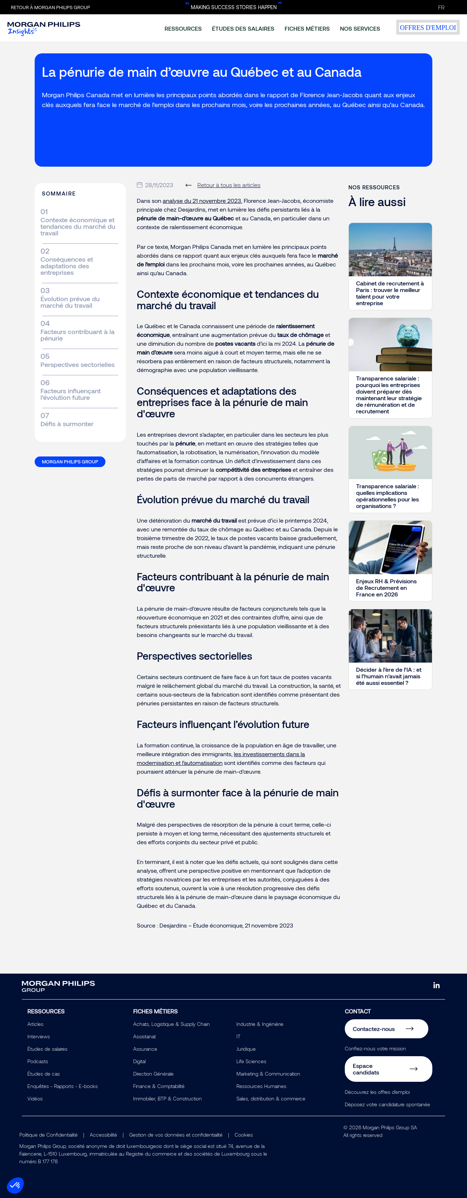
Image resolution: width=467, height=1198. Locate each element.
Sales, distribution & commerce (270, 1098)
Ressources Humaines (261, 1086)
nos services (360, 28)
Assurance (145, 1049)
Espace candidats (366, 1069)
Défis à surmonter (66, 424)
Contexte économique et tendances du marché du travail (77, 226)
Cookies (244, 1134)
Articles (35, 1024)
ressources (183, 28)
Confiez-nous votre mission (375, 1048)
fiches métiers (307, 28)
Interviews (38, 1036)
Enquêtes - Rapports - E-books (62, 1086)
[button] (15, 1185)
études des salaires (243, 28)
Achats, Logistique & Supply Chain (171, 1024)
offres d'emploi (428, 27)
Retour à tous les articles (228, 184)
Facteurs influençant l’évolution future (70, 394)
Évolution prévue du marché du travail (70, 302)
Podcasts (37, 1061)
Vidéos (35, 1098)
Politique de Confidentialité (48, 1134)
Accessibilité (103, 1134)
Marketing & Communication (268, 1073)
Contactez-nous (374, 1028)
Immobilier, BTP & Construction (167, 1098)
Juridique (246, 1049)
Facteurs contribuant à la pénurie (77, 334)
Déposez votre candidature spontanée (387, 1104)
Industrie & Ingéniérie (259, 1024)
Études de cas (43, 1073)
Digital (139, 1061)
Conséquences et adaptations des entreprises (66, 265)
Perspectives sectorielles (77, 364)
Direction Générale (153, 1073)
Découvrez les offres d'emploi (377, 1092)
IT (238, 1036)
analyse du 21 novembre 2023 (202, 200)
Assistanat (144, 1036)
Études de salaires (47, 1049)
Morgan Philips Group (70, 462)
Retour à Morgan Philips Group (50, 7)
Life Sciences (251, 1061)
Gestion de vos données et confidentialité (176, 1134)
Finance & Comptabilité (159, 1086)
